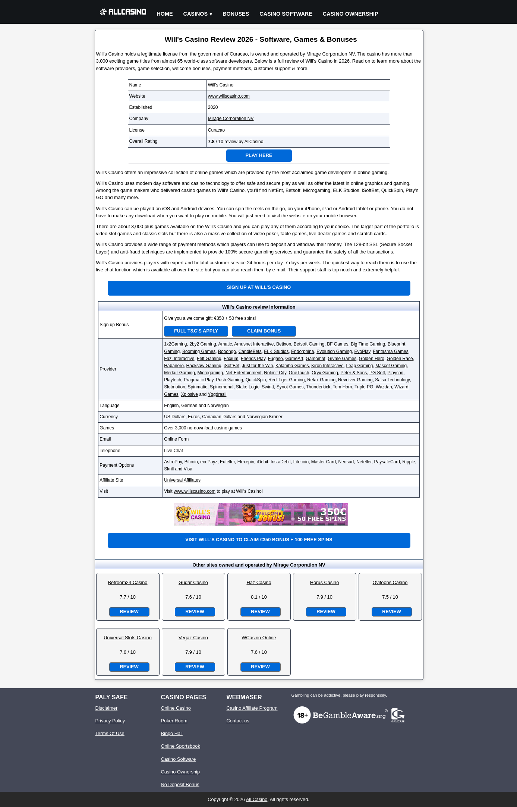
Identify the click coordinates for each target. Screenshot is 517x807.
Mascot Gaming (391, 365)
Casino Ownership (350, 14)
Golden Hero (371, 358)
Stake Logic (247, 387)
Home (165, 14)
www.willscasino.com (229, 96)
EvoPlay (362, 351)
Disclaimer (106, 708)
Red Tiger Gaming (286, 379)
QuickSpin (256, 379)
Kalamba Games (292, 365)
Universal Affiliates (182, 480)
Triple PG (363, 387)
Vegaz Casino (193, 637)
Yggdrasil (217, 394)
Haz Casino (258, 582)
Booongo (227, 351)
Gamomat (315, 358)
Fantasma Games (390, 351)
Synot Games (290, 387)
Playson (396, 372)
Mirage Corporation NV (231, 118)
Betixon (283, 344)
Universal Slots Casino (128, 637)
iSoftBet (231, 365)
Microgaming (210, 372)
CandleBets (250, 351)
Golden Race (400, 358)
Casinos (195, 14)
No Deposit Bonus (180, 784)
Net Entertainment (244, 372)
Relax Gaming (321, 379)
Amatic (225, 344)
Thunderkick (318, 387)
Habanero (174, 365)
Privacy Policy (110, 721)
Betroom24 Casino (128, 582)
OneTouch (299, 372)
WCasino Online (259, 637)
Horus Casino (324, 582)
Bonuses (236, 14)
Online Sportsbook (180, 746)
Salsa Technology (392, 379)
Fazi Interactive (179, 358)
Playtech (172, 379)
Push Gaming (229, 379)
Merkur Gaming (179, 372)
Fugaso (275, 358)
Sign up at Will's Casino (259, 287)
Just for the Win (257, 365)
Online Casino (176, 708)
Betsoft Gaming (309, 344)
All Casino (257, 799)
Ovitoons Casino (390, 582)
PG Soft (377, 372)
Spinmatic (198, 387)
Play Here (259, 155)
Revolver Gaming (355, 379)
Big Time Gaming (368, 344)
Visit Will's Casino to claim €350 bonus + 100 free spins (258, 539)
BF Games (337, 344)
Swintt (268, 387)
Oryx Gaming (325, 372)
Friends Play (253, 358)
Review (129, 611)
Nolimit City (275, 372)
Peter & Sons (353, 372)
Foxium (231, 358)
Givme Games (342, 358)
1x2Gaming (175, 344)
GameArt (294, 358)
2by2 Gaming (202, 344)
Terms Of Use (109, 733)
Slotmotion (174, 387)
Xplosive (189, 394)
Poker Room (174, 721)
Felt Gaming (209, 358)
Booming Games (198, 351)
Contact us (238, 721)
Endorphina (302, 351)
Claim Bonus (264, 331)
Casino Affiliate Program (252, 708)
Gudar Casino (193, 582)
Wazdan (384, 387)
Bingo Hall (172, 733)
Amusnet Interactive (254, 344)
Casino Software (285, 14)
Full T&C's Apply (196, 331)
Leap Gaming (359, 365)
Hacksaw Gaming (203, 365)
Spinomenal (221, 387)
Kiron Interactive (327, 365)
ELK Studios (276, 351)
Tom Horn (342, 387)
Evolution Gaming (334, 351)
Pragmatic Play (199, 379)
